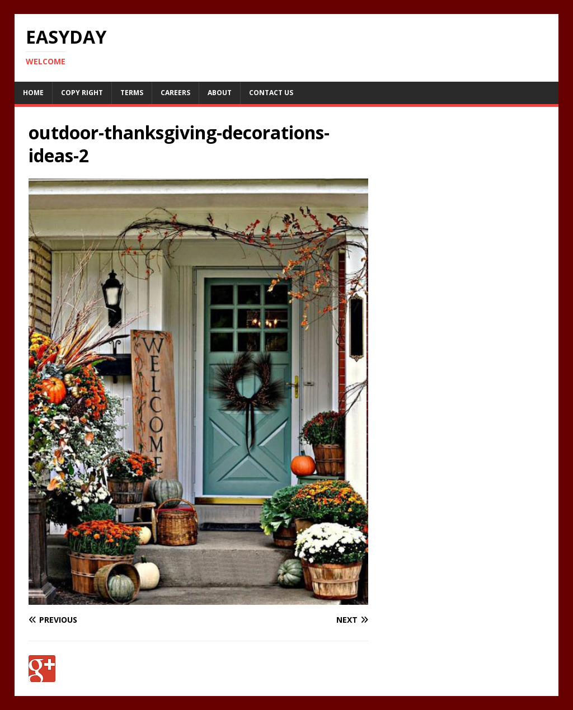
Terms (131, 92)
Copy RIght (82, 92)
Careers (175, 92)
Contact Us (271, 92)
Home (33, 92)
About (220, 92)
